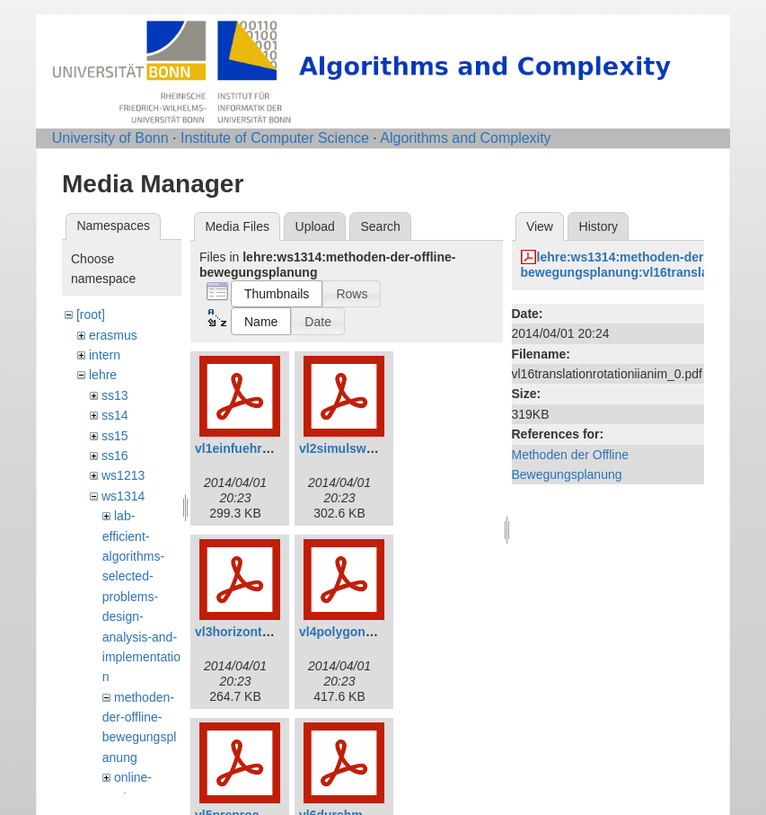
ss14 (114, 415)
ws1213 (123, 475)
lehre (103, 375)
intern (104, 355)
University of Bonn (110, 138)
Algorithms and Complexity (465, 138)
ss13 (114, 395)
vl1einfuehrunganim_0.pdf (273, 448)
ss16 (114, 455)
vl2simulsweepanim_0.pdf (376, 448)
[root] (90, 314)
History (599, 226)
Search (380, 226)
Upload (315, 226)
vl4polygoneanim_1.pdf (369, 632)
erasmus (113, 335)
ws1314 (123, 496)
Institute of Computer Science (274, 138)
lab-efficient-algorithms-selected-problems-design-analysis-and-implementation (141, 596)
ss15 (114, 436)
